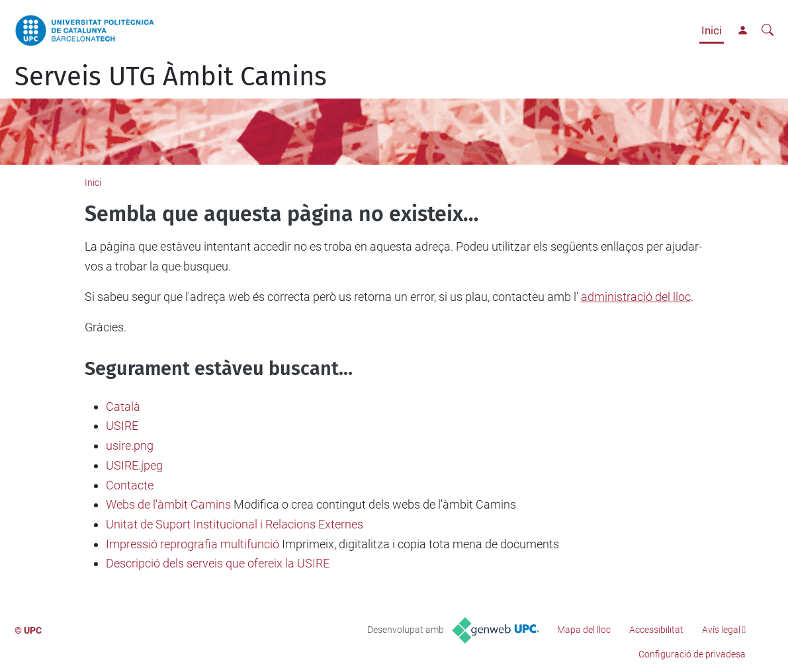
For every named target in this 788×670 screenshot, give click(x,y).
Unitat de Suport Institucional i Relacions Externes (234, 524)
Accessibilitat (656, 629)
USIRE (122, 426)
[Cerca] (767, 30)
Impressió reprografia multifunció (192, 544)
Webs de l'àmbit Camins (168, 504)
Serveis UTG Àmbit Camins (171, 77)
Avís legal (721, 629)
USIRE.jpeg (134, 465)
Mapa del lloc (584, 629)
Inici (711, 30)
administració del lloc (636, 297)
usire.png (129, 445)
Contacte (129, 485)
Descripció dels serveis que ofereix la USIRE (217, 563)
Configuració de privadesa (692, 654)
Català (123, 406)
